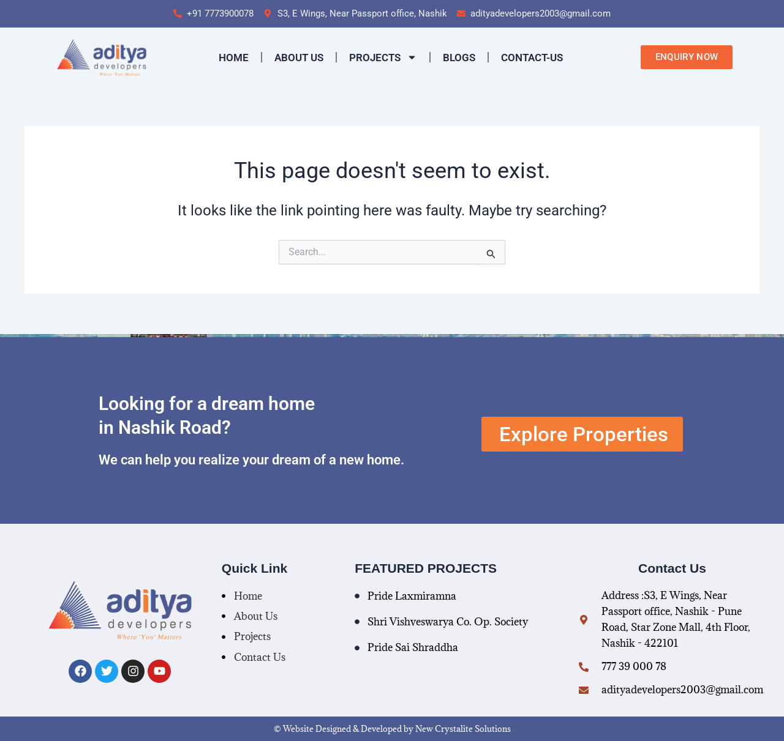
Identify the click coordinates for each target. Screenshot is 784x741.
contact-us (532, 57)
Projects (383, 57)
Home (234, 57)
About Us (298, 57)
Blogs (459, 57)
